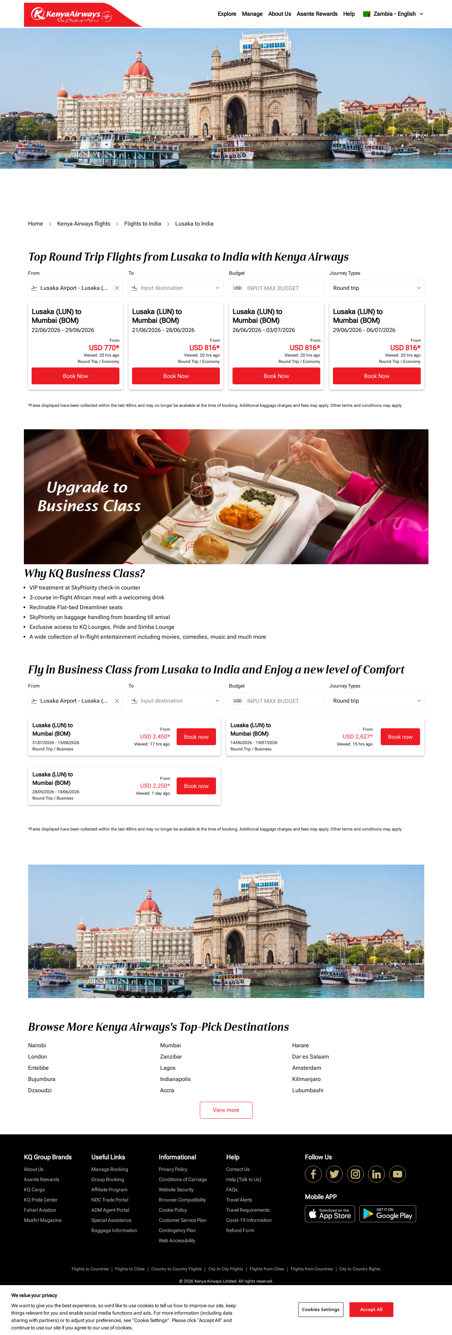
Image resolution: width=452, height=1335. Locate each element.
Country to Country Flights (176, 1268)
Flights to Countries (90, 1268)
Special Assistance (111, 1220)
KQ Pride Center (41, 1200)
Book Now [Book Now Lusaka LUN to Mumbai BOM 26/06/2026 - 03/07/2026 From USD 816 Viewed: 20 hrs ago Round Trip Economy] (276, 376)
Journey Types (344, 273)
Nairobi (37, 1045)
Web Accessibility (177, 1240)
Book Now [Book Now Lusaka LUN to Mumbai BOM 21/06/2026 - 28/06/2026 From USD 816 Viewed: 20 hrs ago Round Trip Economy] (176, 376)
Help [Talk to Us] (243, 1179)
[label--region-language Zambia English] (393, 14)
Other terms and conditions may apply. (366, 405)
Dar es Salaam (310, 1056)
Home (35, 223)
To (131, 273)
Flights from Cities (267, 1268)
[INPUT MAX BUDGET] (281, 288)
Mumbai (170, 1045)
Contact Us (238, 1169)
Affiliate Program (109, 1189)
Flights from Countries (312, 1268)
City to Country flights (359, 1268)
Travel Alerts (239, 1200)
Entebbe (38, 1067)
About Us (279, 14)
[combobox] (75, 288)
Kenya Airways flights (83, 223)
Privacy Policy (173, 1169)
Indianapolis (175, 1079)
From (34, 273)
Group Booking (107, 1179)
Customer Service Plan (183, 1220)
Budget (236, 273)
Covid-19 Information (249, 1220)
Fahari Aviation (40, 1210)
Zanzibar (171, 1056)
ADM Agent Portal (110, 1210)
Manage (252, 14)
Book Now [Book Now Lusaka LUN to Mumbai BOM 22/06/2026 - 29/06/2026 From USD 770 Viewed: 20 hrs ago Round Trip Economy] (75, 376)
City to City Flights (225, 1268)
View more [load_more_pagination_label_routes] (226, 1110)
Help (349, 14)
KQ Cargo (34, 1189)
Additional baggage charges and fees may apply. (285, 405)
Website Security (176, 1189)
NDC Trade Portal (109, 1200)
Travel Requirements (248, 1210)
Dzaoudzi (40, 1090)
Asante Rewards (317, 14)
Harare (300, 1045)
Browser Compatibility (182, 1200)
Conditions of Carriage (183, 1179)
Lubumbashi (307, 1090)
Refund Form (240, 1230)
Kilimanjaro (306, 1079)
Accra (167, 1090)
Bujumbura (41, 1079)
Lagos (168, 1067)
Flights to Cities (130, 1268)
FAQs (232, 1189)
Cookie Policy (173, 1210)
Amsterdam (306, 1067)
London (37, 1056)
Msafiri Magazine (42, 1220)
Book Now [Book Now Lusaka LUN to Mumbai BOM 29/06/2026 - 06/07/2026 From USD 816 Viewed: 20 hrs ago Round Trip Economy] (376, 376)
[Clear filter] (117, 288)
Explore (227, 14)
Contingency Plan (177, 1230)
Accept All (371, 1309)
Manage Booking (109, 1169)
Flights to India (142, 223)
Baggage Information (114, 1230)
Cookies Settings (321, 1309)
